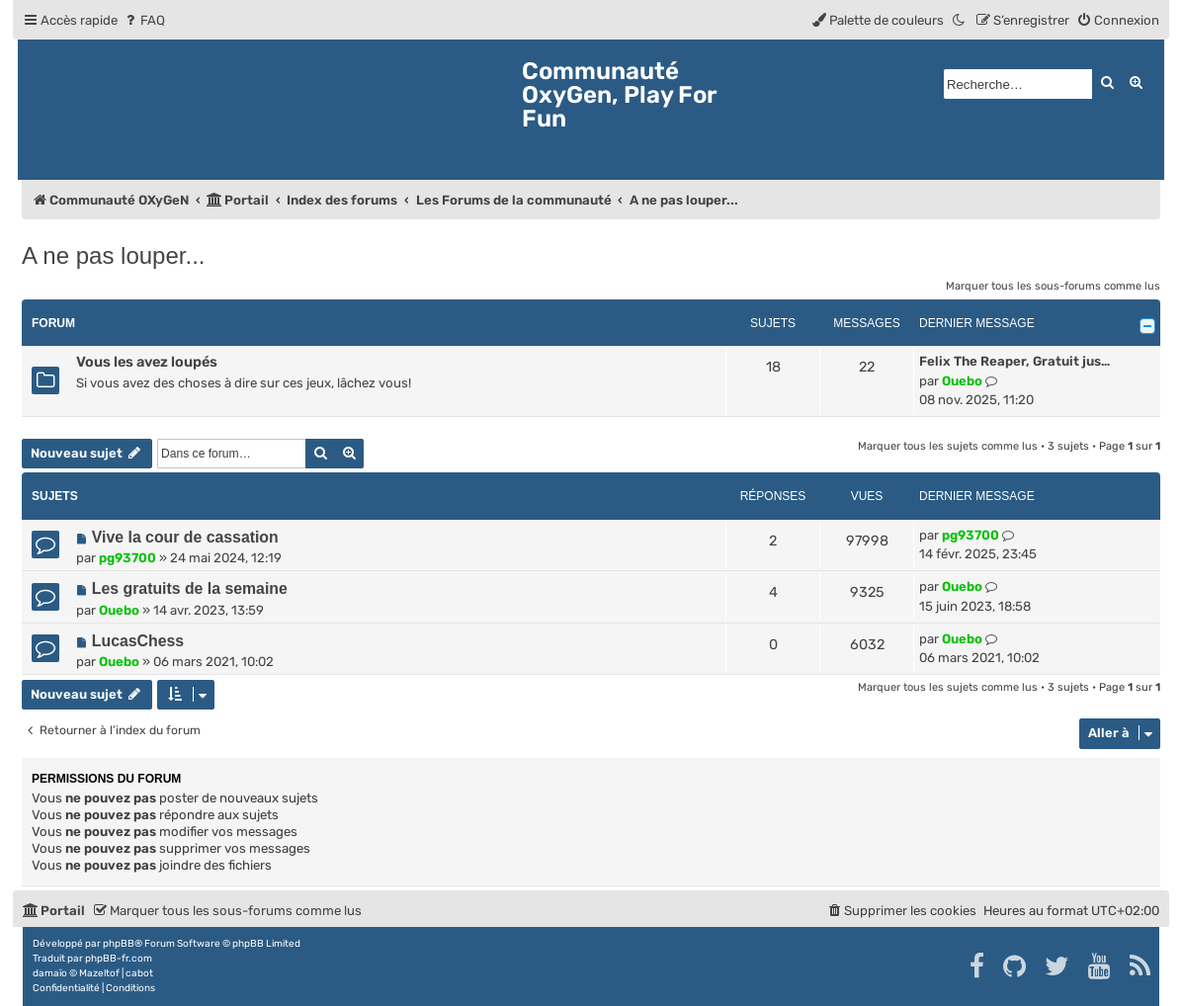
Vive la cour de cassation (185, 537)
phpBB (118, 944)
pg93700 (127, 557)
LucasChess (138, 640)
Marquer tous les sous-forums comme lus (1053, 286)
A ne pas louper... (113, 255)
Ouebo (962, 381)
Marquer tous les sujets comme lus (948, 446)
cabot (139, 973)
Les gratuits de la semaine (190, 588)
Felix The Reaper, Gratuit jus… (1014, 361)
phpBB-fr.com (118, 958)
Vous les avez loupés (146, 362)
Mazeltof (99, 973)
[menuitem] (144, 20)
